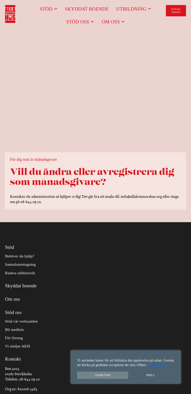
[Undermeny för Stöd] (55, 8)
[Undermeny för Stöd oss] (92, 21)
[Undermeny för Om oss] (123, 21)
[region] (126, 367)
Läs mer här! (157, 365)
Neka (150, 375)
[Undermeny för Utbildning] (149, 8)
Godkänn (102, 375)
